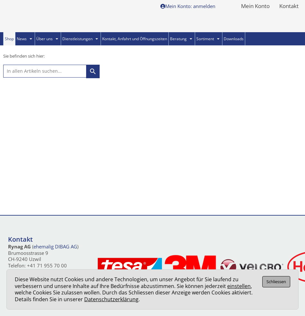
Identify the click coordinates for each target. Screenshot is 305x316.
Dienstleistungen (80, 39)
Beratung (181, 39)
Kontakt (289, 6)
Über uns (47, 39)
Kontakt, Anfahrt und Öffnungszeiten (134, 39)
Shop (9, 39)
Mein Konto (255, 6)
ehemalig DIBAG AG (55, 246)
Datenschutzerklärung (111, 299)
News (24, 39)
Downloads (234, 39)
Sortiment (208, 39)
